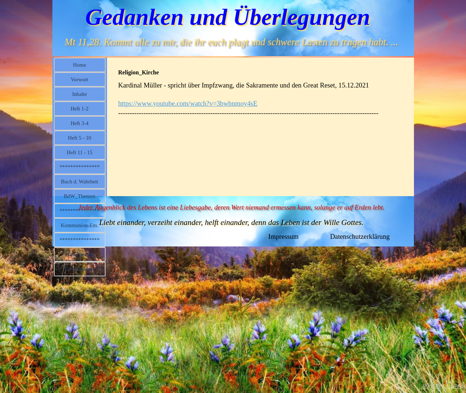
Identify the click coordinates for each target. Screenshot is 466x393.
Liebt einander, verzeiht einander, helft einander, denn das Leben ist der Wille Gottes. (231, 222)
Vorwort (79, 79)
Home (79, 65)
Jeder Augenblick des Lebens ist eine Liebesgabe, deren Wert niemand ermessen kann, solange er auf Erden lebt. (231, 207)
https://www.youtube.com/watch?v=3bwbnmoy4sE (187, 103)
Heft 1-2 (79, 109)
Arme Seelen (79, 254)
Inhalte (79, 94)
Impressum (283, 236)
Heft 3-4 (79, 123)
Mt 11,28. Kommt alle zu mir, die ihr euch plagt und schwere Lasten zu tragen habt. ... (231, 41)
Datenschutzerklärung (360, 236)
